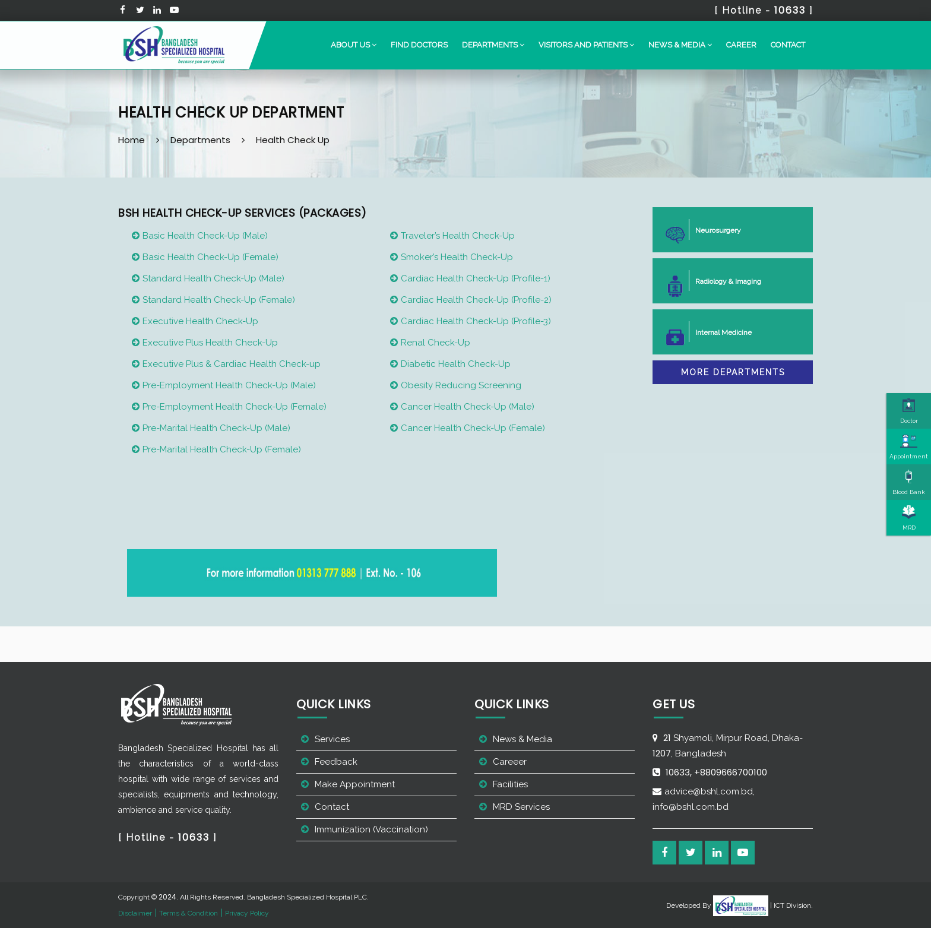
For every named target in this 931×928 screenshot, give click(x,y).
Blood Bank (908, 482)
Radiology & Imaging (723, 280)
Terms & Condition (188, 913)
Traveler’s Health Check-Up (458, 235)
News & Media (522, 739)
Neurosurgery (713, 229)
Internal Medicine (719, 331)
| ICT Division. (763, 905)
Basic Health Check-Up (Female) (210, 257)
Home (131, 140)
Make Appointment (355, 784)
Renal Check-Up (435, 342)
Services (332, 739)
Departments (200, 140)
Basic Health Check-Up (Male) (205, 235)
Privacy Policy (247, 913)
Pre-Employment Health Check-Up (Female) (234, 406)
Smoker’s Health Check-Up (457, 257)
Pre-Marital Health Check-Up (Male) (216, 428)
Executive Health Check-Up (200, 321)
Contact (788, 44)
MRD (909, 517)
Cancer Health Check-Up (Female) (473, 428)
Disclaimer (135, 913)
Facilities (510, 784)
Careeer (510, 761)
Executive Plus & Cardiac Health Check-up (231, 364)
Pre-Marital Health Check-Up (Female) (221, 449)
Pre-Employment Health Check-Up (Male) (229, 385)
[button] (354, 45)
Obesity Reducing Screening (461, 385)
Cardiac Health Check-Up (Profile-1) (475, 278)
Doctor (909, 410)
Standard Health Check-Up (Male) (213, 278)
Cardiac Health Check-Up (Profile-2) (476, 299)
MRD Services (521, 807)
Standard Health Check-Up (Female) (218, 299)
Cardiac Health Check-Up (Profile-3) (476, 321)
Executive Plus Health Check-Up (210, 342)
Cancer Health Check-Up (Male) (467, 406)
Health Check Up (293, 140)
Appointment (908, 446)
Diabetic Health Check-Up (456, 364)
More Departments (733, 372)
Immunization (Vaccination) (371, 829)
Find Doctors (419, 44)
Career (741, 44)
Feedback (336, 761)
